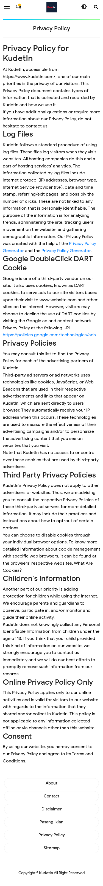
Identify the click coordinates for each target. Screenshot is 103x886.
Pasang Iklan (51, 822)
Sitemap (52, 847)
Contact (51, 796)
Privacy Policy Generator (66, 250)
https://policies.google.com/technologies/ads (49, 335)
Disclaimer (51, 809)
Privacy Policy (51, 834)
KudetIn (46, 873)
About (51, 783)
